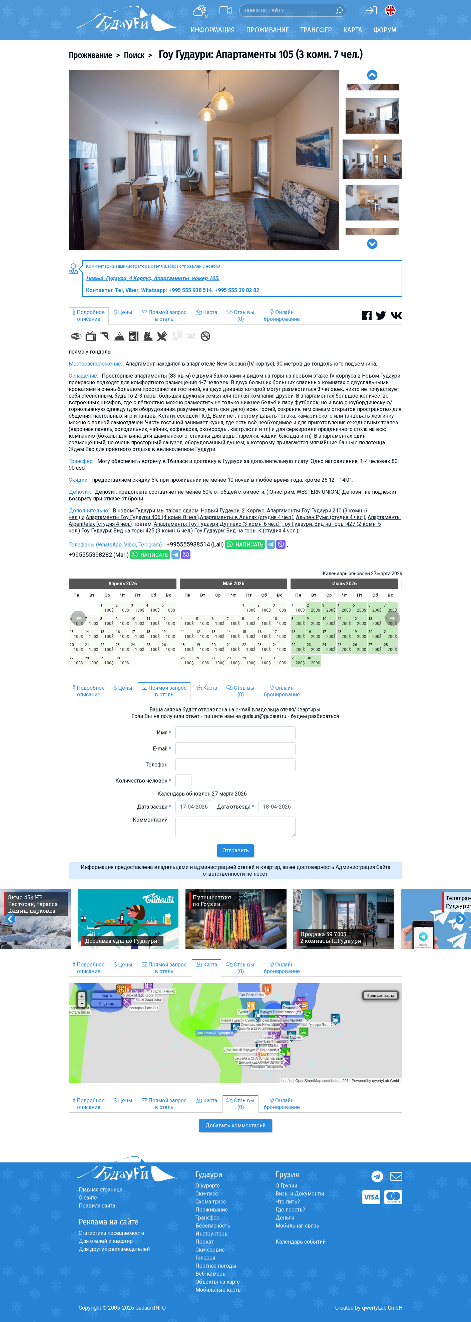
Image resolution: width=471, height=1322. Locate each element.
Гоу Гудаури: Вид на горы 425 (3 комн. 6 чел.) (137, 530)
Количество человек (143, 781)
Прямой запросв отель (164, 315)
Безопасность (212, 1226)
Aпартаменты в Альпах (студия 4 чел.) (247, 517)
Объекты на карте (217, 1282)
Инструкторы (212, 1234)
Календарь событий (301, 1242)
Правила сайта (97, 1205)
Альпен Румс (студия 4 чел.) (330, 517)
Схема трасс (210, 1201)
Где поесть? (290, 1209)
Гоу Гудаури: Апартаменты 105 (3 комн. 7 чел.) (259, 54)
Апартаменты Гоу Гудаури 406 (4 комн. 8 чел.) (142, 517)
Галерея (205, 1258)
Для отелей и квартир (106, 1241)
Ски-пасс (206, 1193)
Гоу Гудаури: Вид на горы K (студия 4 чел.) (246, 530)
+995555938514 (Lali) (195, 544)
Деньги (285, 1218)
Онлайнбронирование (282, 315)
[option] (204, 160)
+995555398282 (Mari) (99, 554)
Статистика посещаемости (111, 1233)
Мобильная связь (297, 1226)
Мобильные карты (218, 1290)
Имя (164, 732)
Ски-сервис (209, 1250)
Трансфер (207, 1218)
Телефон (158, 764)
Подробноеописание (89, 315)
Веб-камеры (211, 1274)
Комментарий (152, 820)
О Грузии (286, 1185)
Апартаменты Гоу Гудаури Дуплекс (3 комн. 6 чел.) (217, 524)
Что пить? (288, 1201)
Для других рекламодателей (114, 1249)
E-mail (162, 748)
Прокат (204, 1242)
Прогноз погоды (216, 1266)
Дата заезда (154, 807)
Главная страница (100, 1189)
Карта (352, 29)
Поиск (134, 55)
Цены (123, 312)
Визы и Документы (300, 1193)
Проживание (90, 55)
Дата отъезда (235, 807)
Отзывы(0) (240, 315)
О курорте (207, 1185)
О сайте (88, 1197)
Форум (385, 29)
